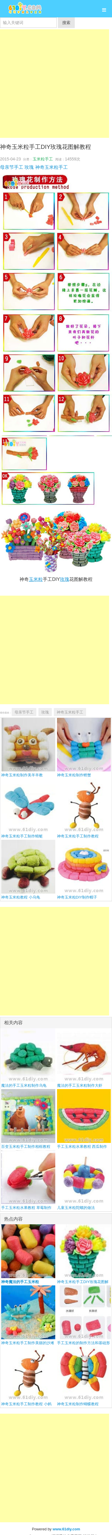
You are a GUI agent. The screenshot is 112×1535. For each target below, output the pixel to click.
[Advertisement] (54, 83)
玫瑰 (29, 167)
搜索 (66, 22)
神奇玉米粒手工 (51, 167)
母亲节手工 (11, 167)
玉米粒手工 (43, 159)
